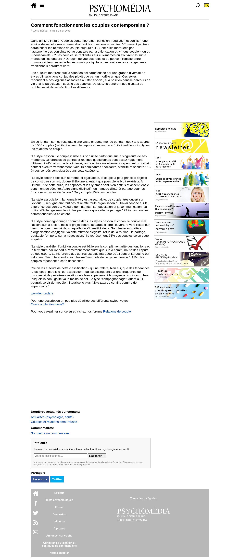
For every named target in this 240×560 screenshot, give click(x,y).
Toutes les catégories (143, 498)
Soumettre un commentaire (50, 433)
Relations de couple (117, 311)
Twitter (57, 479)
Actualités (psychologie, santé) (52, 417)
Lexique (59, 493)
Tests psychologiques (59, 500)
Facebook (40, 479)
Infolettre (59, 521)
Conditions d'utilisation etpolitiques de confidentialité (59, 544)
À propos (59, 528)
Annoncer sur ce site (59, 535)
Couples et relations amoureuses (54, 422)
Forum (59, 507)
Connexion (59, 514)
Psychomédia (39, 30)
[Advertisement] (91, 115)
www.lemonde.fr (42, 293)
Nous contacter (59, 552)
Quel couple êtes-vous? (47, 304)
